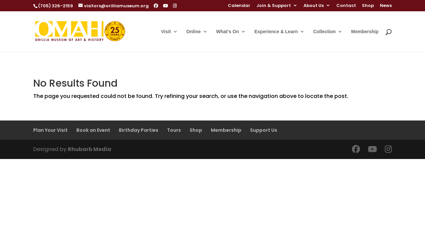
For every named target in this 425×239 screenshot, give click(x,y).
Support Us (263, 130)
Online (193, 31)
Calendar (239, 6)
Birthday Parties (138, 130)
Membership (365, 31)
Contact (346, 6)
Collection (324, 31)
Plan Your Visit (50, 130)
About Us (313, 6)
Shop (368, 6)
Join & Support (273, 6)
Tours (174, 130)
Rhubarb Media (89, 149)
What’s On (227, 31)
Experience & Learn (276, 31)
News (386, 6)
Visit (166, 31)
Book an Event (93, 130)
